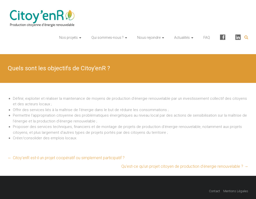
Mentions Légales (235, 191)
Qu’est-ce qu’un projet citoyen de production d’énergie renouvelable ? (184, 166)
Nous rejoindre (149, 38)
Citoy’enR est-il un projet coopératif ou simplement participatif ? (66, 157)
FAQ (206, 38)
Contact (214, 191)
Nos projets (68, 38)
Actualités (182, 38)
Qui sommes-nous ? (107, 38)
